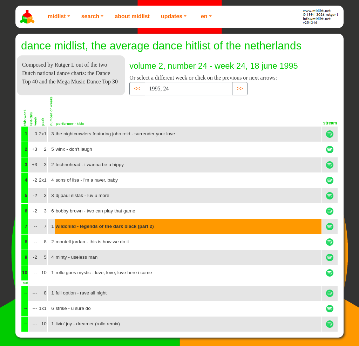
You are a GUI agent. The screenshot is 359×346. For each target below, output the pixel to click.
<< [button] (137, 88)
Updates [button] (171, 16)
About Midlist (132, 16)
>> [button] (240, 88)
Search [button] (90, 16)
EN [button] (204, 16)
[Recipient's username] (188, 88)
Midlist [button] (57, 16)
